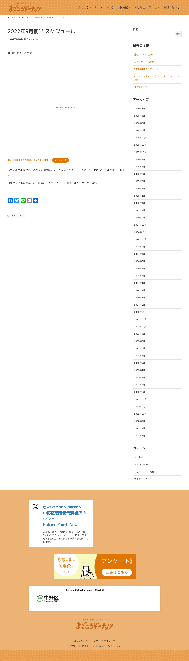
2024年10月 (140, 239)
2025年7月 (139, 174)
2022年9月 (139, 421)
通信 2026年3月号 (143, 87)
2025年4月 (139, 196)
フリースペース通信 (144, 471)
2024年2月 (139, 297)
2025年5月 (139, 188)
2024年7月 (139, 261)
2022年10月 (140, 414)
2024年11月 (140, 232)
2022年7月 (139, 435)
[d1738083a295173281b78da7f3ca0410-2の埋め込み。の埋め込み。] (66, 107)
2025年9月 (139, 159)
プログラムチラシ (143, 479)
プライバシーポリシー (104, 640)
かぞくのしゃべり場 (144, 62)
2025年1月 (139, 217)
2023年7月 (139, 348)
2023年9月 (139, 334)
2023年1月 (139, 392)
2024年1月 (139, 305)
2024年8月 (139, 254)
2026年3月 (139, 116)
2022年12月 (140, 399)
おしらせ (138, 457)
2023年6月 (139, 355)
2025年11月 (140, 145)
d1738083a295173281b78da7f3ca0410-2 (29, 160)
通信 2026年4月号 (143, 54)
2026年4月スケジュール (146, 69)
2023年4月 (139, 370)
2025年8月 (139, 166)
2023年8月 (139, 341)
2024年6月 (139, 268)
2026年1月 (139, 130)
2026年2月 (139, 123)
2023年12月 (140, 312)
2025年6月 (139, 181)
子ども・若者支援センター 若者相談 (85, 590)
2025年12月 (140, 137)
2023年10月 (140, 326)
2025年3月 (139, 203)
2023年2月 (139, 384)
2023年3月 (139, 377)
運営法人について (82, 640)
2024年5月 (139, 275)
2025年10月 (140, 152)
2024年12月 (140, 225)
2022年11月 (140, 406)
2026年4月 (139, 108)
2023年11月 (140, 319)
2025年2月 (139, 210)
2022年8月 (139, 428)
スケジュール (32, 39)
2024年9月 (139, 246)
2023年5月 (139, 363)
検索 (135, 29)
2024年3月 (139, 290)
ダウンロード (60, 160)
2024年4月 (139, 283)
